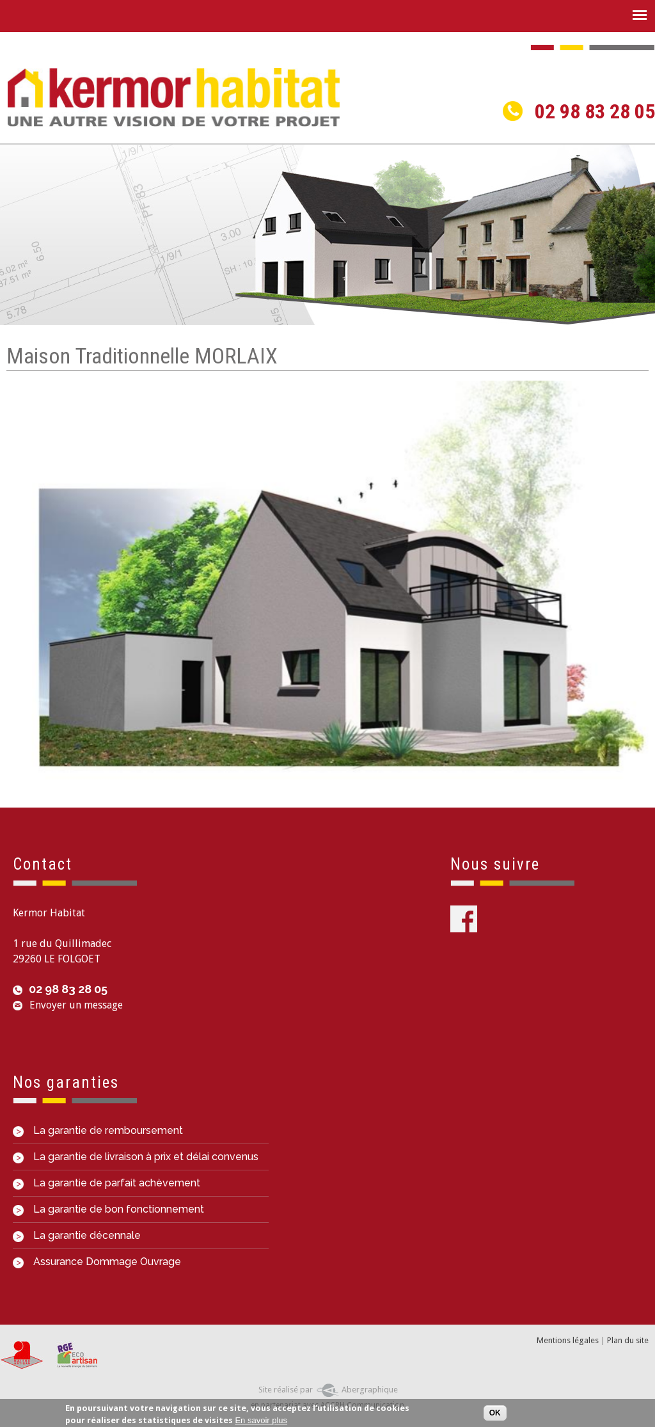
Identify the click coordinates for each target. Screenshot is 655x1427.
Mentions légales (568, 1340)
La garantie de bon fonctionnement (108, 1209)
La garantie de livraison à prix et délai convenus (135, 1157)
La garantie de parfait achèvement (106, 1183)
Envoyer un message (76, 1005)
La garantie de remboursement (98, 1130)
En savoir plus (261, 1422)
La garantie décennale (77, 1235)
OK (495, 1414)
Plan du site (628, 1340)
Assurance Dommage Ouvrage (97, 1262)
